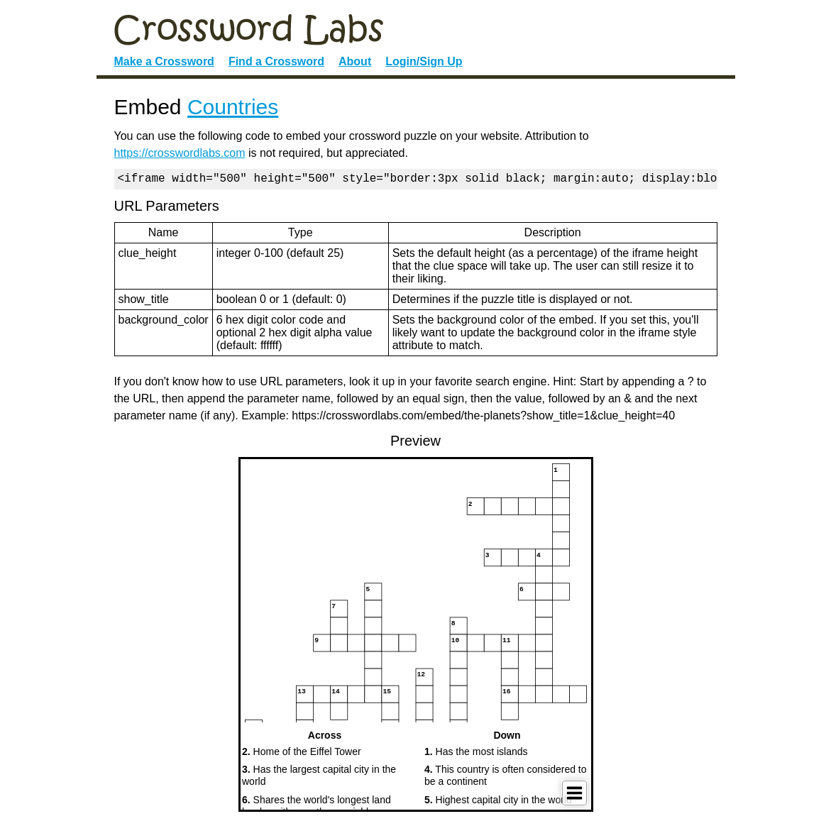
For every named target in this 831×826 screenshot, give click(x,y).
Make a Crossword (164, 61)
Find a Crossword (276, 61)
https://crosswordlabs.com (180, 153)
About (355, 61)
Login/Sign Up (423, 61)
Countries (232, 107)
